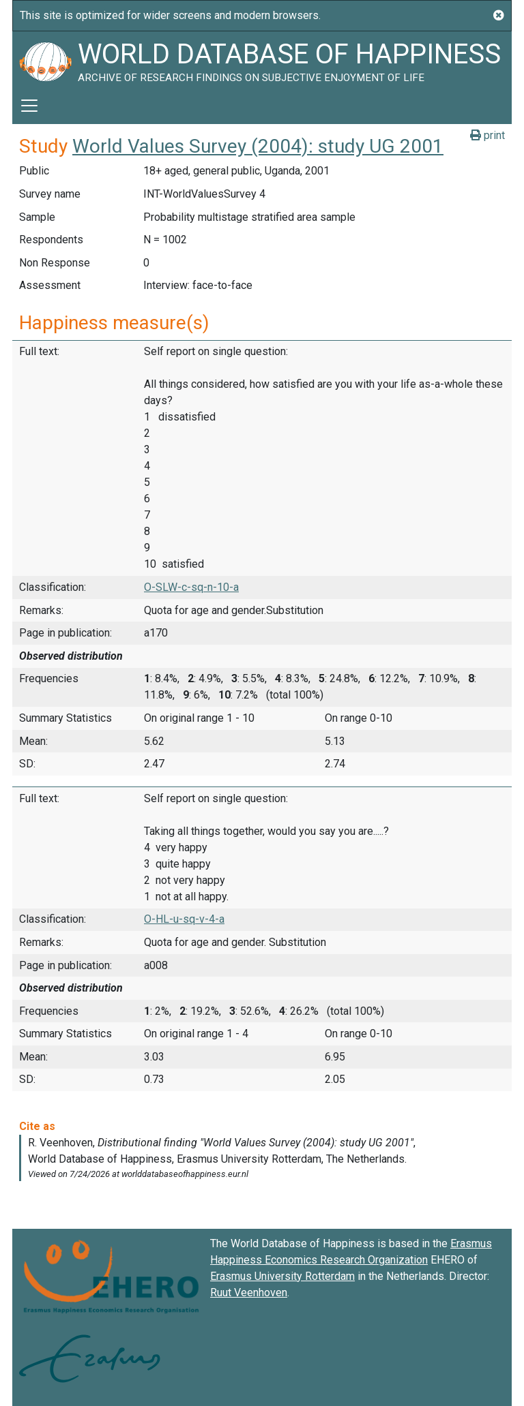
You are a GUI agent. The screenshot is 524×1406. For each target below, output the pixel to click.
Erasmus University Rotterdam (282, 1276)
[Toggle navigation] (29, 106)
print (487, 135)
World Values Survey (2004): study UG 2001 (257, 146)
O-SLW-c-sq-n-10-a (191, 587)
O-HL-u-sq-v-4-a (184, 919)
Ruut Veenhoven (248, 1292)
